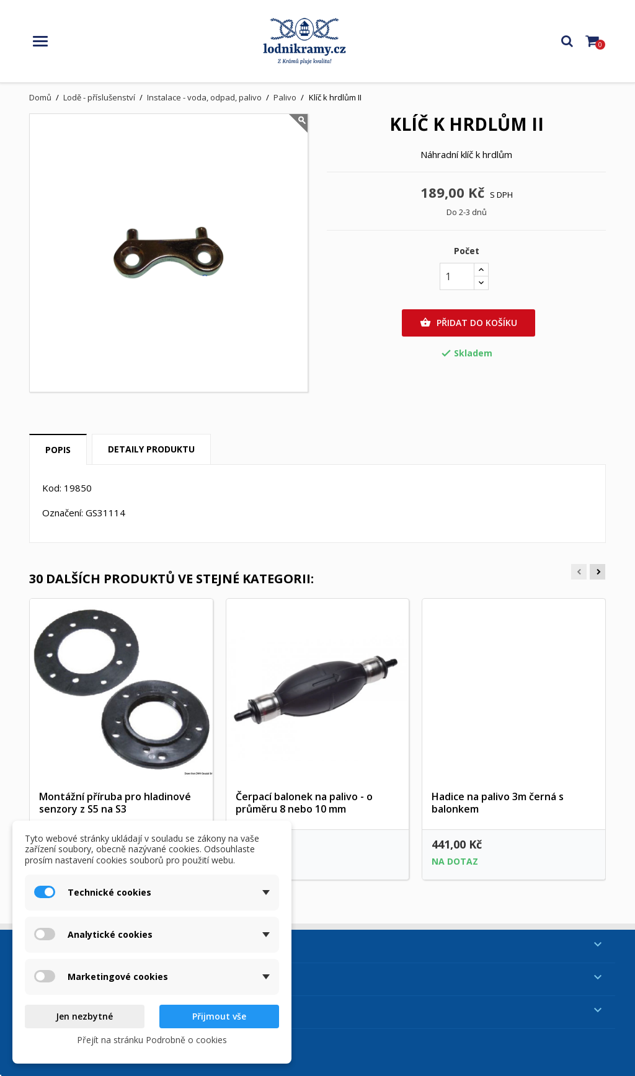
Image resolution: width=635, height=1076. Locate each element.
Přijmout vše (219, 1016)
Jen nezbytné (84, 1016)
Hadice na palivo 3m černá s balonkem (498, 803)
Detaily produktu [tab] (151, 449)
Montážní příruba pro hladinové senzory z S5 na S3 (115, 803)
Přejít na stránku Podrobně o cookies (152, 1040)
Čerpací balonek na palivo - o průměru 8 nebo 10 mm (304, 803)
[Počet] (457, 276)
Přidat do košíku (468, 323)
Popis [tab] (58, 450)
